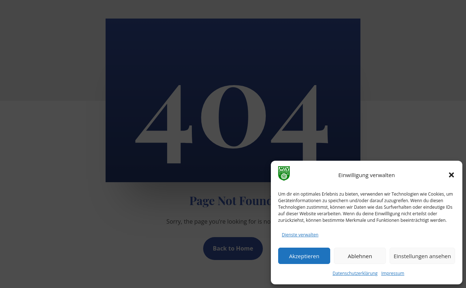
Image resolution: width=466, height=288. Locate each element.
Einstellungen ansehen (422, 256)
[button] (451, 175)
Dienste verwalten (300, 235)
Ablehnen (360, 256)
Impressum (392, 273)
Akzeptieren (304, 256)
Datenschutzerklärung (355, 273)
